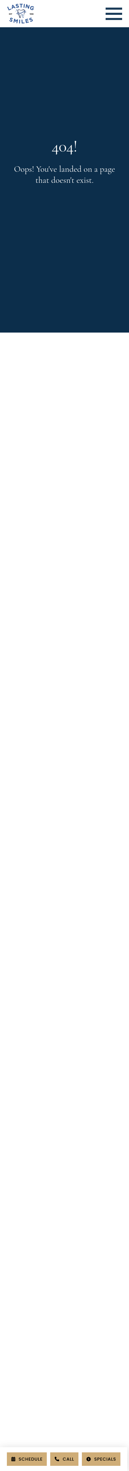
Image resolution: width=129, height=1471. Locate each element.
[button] (114, 14)
